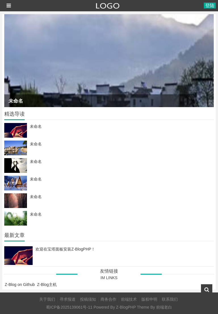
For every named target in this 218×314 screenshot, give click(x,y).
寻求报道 (68, 299)
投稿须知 (88, 299)
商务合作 (108, 299)
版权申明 (149, 299)
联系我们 (170, 299)
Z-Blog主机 (47, 284)
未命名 (16, 101)
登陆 (209, 5)
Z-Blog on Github (20, 284)
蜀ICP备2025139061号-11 (69, 307)
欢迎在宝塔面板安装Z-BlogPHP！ (65, 249)
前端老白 (164, 307)
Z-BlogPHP (126, 307)
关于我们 (47, 299)
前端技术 (129, 299)
